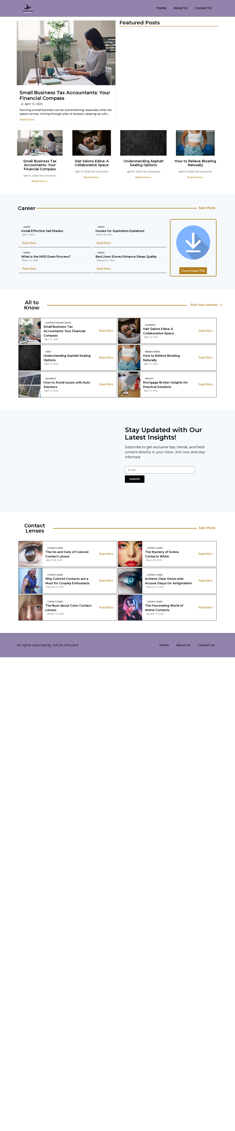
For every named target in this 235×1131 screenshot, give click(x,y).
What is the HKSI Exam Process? (46, 257)
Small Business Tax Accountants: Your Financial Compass (39, 165)
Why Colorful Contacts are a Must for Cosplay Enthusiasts (67, 581)
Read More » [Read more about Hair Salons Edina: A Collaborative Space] (91, 177)
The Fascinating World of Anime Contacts (164, 608)
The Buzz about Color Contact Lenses (68, 608)
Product (149, 379)
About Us (181, 8)
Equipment (150, 325)
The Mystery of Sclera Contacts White (162, 554)
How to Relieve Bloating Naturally (195, 163)
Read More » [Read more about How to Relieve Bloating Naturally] (195, 177)
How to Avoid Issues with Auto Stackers (67, 385)
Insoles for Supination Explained (120, 231)
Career (26, 227)
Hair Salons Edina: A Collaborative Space (92, 163)
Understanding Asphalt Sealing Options (143, 163)
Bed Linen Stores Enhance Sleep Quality (126, 257)
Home (161, 8)
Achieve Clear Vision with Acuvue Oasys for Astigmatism (168, 581)
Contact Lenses (55, 548)
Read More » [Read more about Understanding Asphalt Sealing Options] (143, 177)
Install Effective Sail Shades (42, 231)
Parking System (152, 352)
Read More (27, 119)
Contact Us (203, 8)
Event (48, 352)
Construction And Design (58, 323)
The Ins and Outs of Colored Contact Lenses (66, 554)
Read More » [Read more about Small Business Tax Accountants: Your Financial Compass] (40, 181)
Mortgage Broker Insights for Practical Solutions (165, 385)
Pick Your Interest (206, 305)
